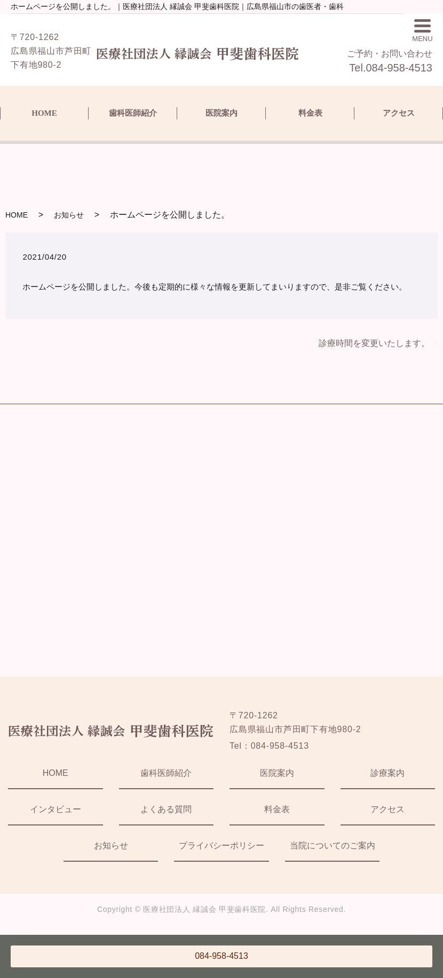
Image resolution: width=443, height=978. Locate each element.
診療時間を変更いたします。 (374, 343)
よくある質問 (166, 809)
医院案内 (221, 113)
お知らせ (69, 215)
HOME (44, 113)
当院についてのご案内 (332, 845)
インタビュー (55, 809)
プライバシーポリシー (221, 845)
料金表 (310, 113)
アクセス (399, 113)
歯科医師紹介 (133, 113)
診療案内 (387, 772)
